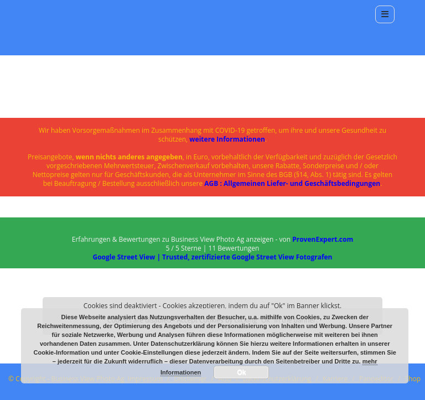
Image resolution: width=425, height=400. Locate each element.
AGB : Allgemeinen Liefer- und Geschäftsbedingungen (292, 183)
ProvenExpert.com (322, 239)
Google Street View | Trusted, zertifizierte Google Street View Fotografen (212, 257)
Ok (241, 372)
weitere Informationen (227, 139)
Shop (413, 378)
